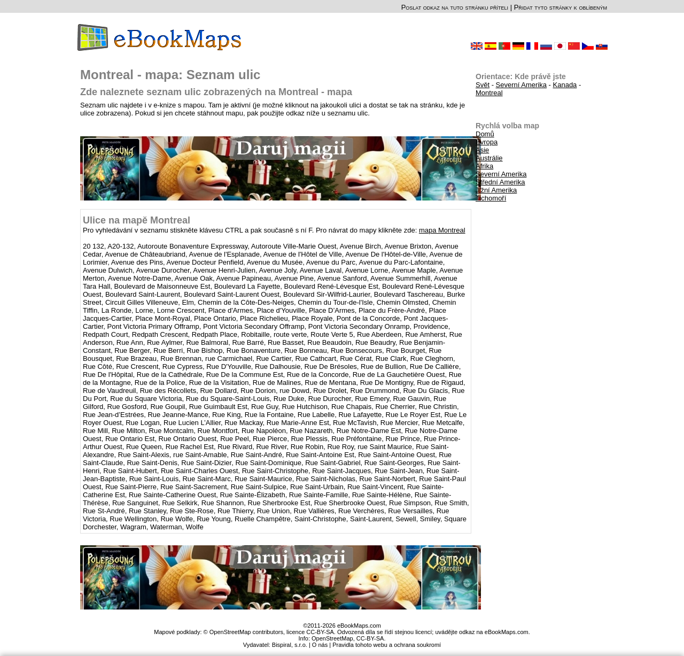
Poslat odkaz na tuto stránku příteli (454, 7)
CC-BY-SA (370, 638)
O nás (320, 645)
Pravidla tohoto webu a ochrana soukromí (386, 645)
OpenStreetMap (332, 638)
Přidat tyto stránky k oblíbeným (560, 7)
